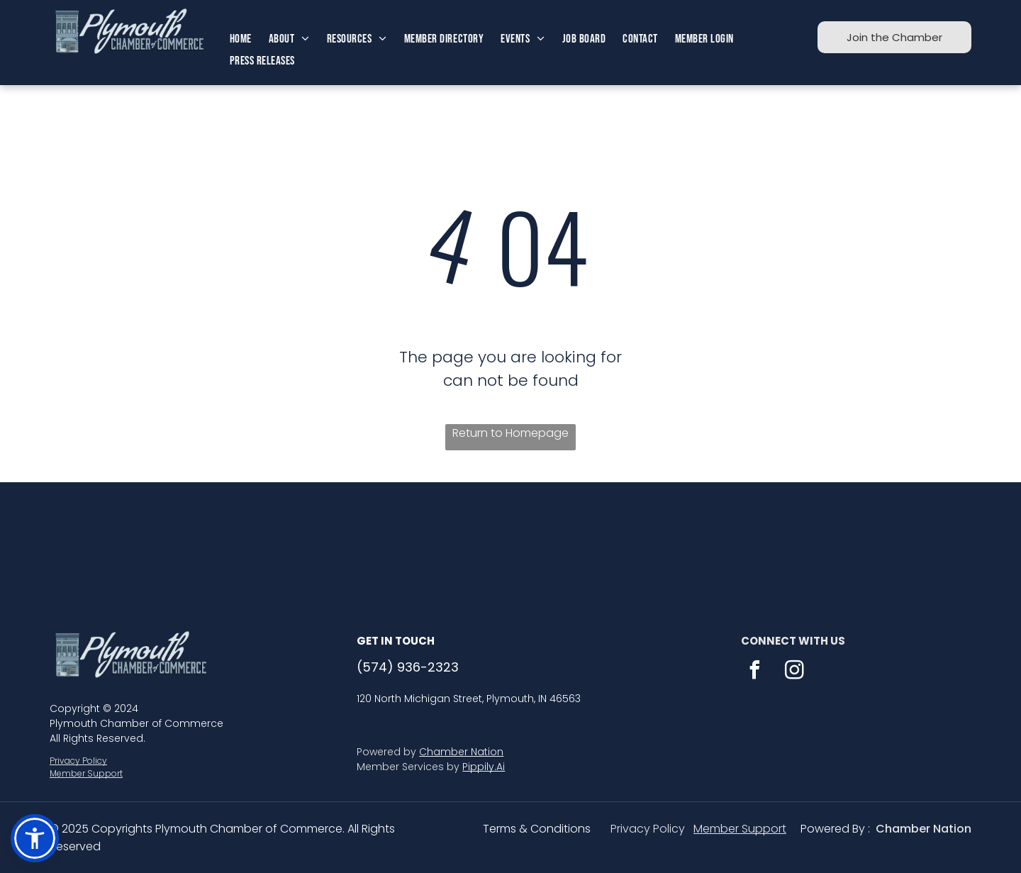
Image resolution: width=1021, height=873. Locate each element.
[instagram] (795, 672)
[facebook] (755, 672)
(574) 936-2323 (408, 667)
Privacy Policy (78, 761)
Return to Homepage (510, 433)
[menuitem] (240, 39)
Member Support (86, 773)
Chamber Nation (461, 752)
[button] (34, 838)
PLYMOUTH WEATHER (510, 535)
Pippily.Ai (483, 767)
